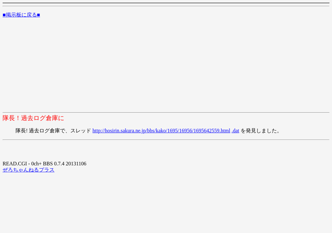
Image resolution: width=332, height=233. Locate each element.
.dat (235, 130)
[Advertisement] (166, 66)
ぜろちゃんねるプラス (28, 169)
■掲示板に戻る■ (21, 14)
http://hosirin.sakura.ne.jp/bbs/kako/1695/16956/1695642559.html (161, 130)
